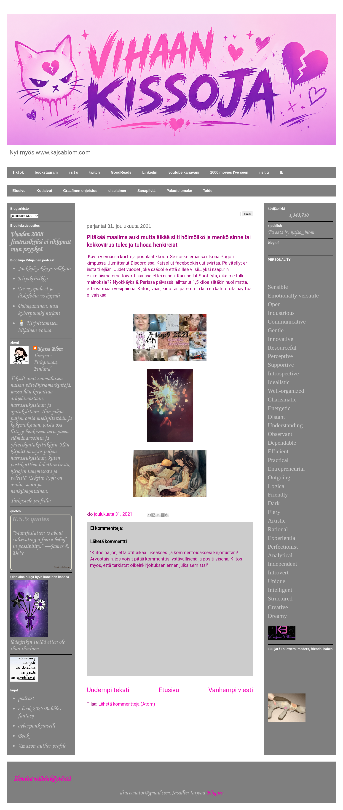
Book (23, 736)
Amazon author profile (42, 746)
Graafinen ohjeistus (80, 191)
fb (281, 172)
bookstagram (46, 172)
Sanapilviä (146, 191)
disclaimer (117, 191)
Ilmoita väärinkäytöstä (42, 779)
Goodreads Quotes (62, 567)
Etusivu (19, 191)
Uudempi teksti (108, 690)
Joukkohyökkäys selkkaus (44, 269)
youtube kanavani (183, 172)
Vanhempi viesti (230, 690)
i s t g (73, 172)
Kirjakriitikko (32, 279)
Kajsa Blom (50, 349)
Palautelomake (179, 191)
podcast (26, 698)
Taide (207, 191)
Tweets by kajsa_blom (291, 232)
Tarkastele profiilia (30, 501)
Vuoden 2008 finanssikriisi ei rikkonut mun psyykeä (40, 242)
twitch (94, 172)
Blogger (214, 793)
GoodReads (121, 172)
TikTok (18, 172)
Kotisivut (44, 191)
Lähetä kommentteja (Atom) (126, 704)
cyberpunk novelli (36, 726)
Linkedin (149, 172)
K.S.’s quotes (30, 519)
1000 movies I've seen (229, 172)
